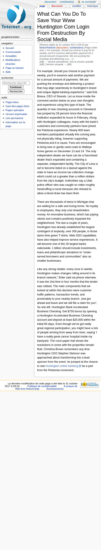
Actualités (11, 56)
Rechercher (7, 78)
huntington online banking (62, 366)
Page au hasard (14, 68)
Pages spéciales (15, 110)
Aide (8, 72)
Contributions (67, 1)
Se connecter (89, 1)
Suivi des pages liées (17, 106)
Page (42, 6)
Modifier (76, 6)
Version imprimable (16, 114)
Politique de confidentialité (42, 386)
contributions (76, 47)
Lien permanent (14, 118)
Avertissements (55, 388)
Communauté (13, 52)
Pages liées (12, 102)
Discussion (57, 6)
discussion (62, 47)
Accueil (10, 48)
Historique (92, 6)
